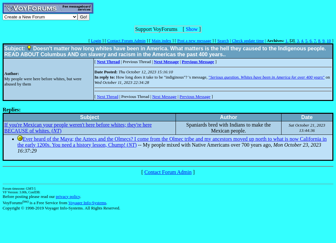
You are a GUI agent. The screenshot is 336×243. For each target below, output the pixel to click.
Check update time (248, 40)
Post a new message (194, 40)
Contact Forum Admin (126, 40)
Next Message (164, 96)
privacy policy (68, 196)
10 (328, 40)
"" (267, 77)
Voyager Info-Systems (87, 202)
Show (192, 29)
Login (96, 40)
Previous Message (194, 96)
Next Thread (107, 96)
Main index (161, 40)
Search (223, 40)
